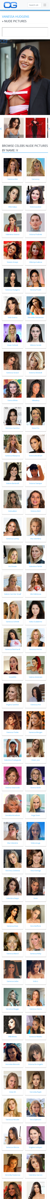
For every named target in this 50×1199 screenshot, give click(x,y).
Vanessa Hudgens (15, 16)
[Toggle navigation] (45, 5)
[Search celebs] (35, 4)
